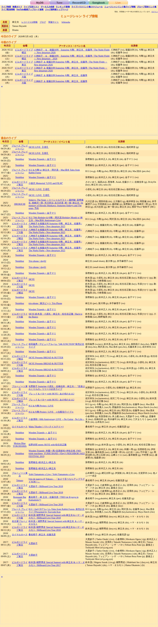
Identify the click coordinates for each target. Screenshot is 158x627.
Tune (59, 2)
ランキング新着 (63, 7)
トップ (56, 9)
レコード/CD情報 (29, 22)
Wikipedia (65, 22)
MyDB (39, 2)
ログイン (154, 12)
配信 (8, 9)
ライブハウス (87, 7)
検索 (6, 7)
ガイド (17, 7)
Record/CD (79, 2)
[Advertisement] (79, 111)
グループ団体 (146, 7)
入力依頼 (47, 7)
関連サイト (53, 22)
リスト (31, 7)
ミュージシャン (120, 7)
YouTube (30, 9)
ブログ (43, 22)
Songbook (98, 2)
